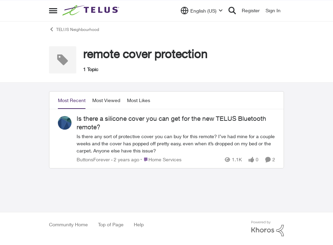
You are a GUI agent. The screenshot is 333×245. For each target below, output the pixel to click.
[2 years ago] (125, 159)
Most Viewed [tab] (106, 100)
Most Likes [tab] (138, 100)
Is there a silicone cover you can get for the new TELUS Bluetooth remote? (171, 123)
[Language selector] (202, 10)
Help (139, 224)
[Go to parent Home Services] (161, 159)
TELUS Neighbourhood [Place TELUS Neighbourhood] (74, 29)
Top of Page (111, 224)
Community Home (68, 224)
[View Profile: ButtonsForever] (65, 123)
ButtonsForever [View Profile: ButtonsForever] (93, 159)
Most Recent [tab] (71, 100)
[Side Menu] (53, 10)
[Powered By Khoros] (267, 228)
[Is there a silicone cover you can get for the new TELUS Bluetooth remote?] (176, 143)
